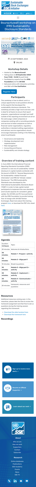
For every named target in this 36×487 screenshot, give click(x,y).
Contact (17, 450)
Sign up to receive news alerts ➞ (21, 370)
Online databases (17, 461)
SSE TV (17, 475)
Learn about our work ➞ (22, 406)
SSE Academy (17, 467)
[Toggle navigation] (18, 18)
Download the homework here (15, 314)
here (9, 203)
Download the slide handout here (16, 312)
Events (17, 469)
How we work (17, 444)
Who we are (17, 442)
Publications (17, 464)
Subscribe (17, 452)
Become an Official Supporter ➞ (19, 389)
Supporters (17, 447)
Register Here (9, 91)
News (17, 472)
